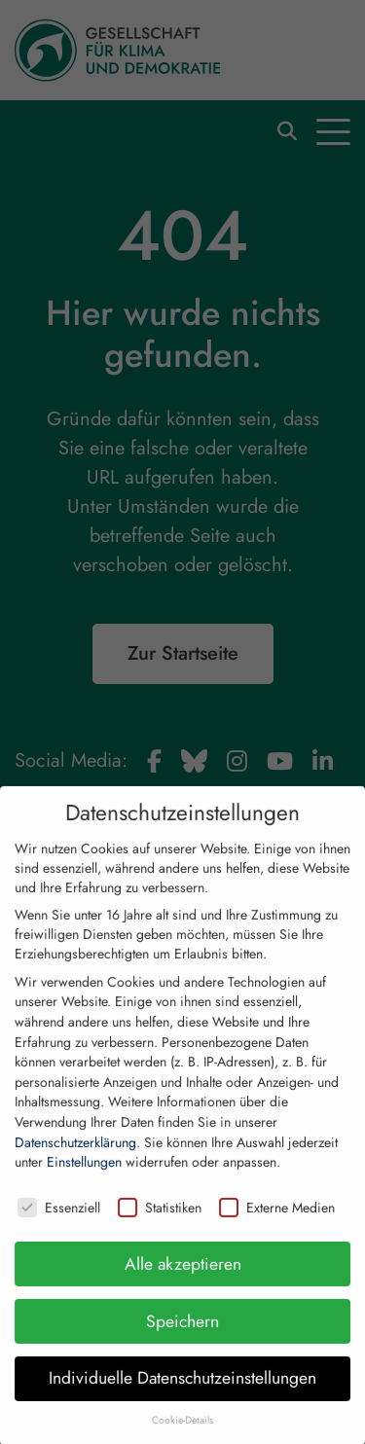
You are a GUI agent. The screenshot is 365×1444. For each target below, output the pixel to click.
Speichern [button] (182, 1336)
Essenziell (59, 1223)
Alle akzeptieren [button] (183, 1278)
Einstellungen (84, 1177)
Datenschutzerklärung (75, 1157)
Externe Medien (277, 1223)
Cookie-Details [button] (182, 1435)
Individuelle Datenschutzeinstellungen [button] (182, 1393)
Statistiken (159, 1223)
